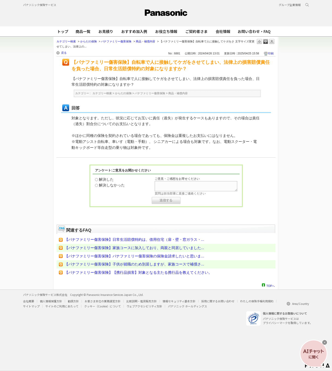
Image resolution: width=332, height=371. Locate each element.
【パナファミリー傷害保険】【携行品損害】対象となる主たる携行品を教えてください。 (138, 272)
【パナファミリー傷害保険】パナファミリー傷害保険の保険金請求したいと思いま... (134, 256)
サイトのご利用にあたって (61, 306)
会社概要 (28, 301)
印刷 (271, 53)
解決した (106, 179)
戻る (64, 52)
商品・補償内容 (145, 41)
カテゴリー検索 (66, 41)
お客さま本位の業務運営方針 (103, 301)
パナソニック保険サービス (39, 5)
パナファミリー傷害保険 (116, 41)
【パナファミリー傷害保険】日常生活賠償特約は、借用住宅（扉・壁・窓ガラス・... (134, 239)
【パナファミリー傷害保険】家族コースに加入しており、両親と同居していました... (134, 248)
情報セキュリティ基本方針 (179, 301)
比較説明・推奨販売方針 (141, 301)
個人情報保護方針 (51, 301)
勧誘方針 (73, 301)
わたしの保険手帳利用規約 (256, 301)
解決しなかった (112, 185)
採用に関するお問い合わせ (217, 301)
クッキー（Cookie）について (102, 306)
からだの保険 (88, 41)
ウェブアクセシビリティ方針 (144, 306)
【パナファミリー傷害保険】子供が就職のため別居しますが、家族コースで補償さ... (134, 264)
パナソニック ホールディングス (187, 306)
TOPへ (271, 285)
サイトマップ (31, 306)
